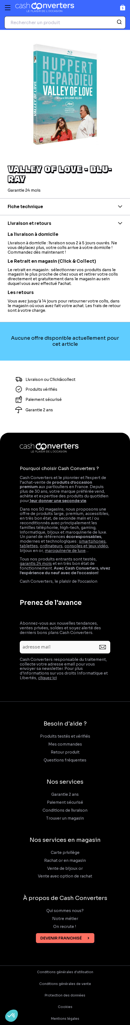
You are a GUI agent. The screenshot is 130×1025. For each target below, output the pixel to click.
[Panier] (123, 7)
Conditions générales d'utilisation (65, 972)
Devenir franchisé (61, 938)
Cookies (65, 1007)
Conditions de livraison (65, 810)
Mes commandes (65, 744)
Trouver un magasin (65, 818)
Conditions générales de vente (65, 984)
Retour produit (65, 752)
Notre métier (65, 918)
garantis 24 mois (36, 563)
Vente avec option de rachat (65, 876)
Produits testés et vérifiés (65, 736)
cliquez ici (47, 677)
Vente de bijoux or (65, 868)
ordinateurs (51, 545)
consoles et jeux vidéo (86, 545)
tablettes (29, 545)
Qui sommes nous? (65, 910)
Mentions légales (65, 1019)
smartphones (92, 541)
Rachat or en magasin (65, 860)
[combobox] (65, 22)
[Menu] (7, 7)
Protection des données (65, 995)
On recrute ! (65, 926)
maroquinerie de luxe (65, 550)
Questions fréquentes (65, 760)
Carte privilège (65, 852)
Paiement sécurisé (65, 802)
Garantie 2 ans (65, 794)
